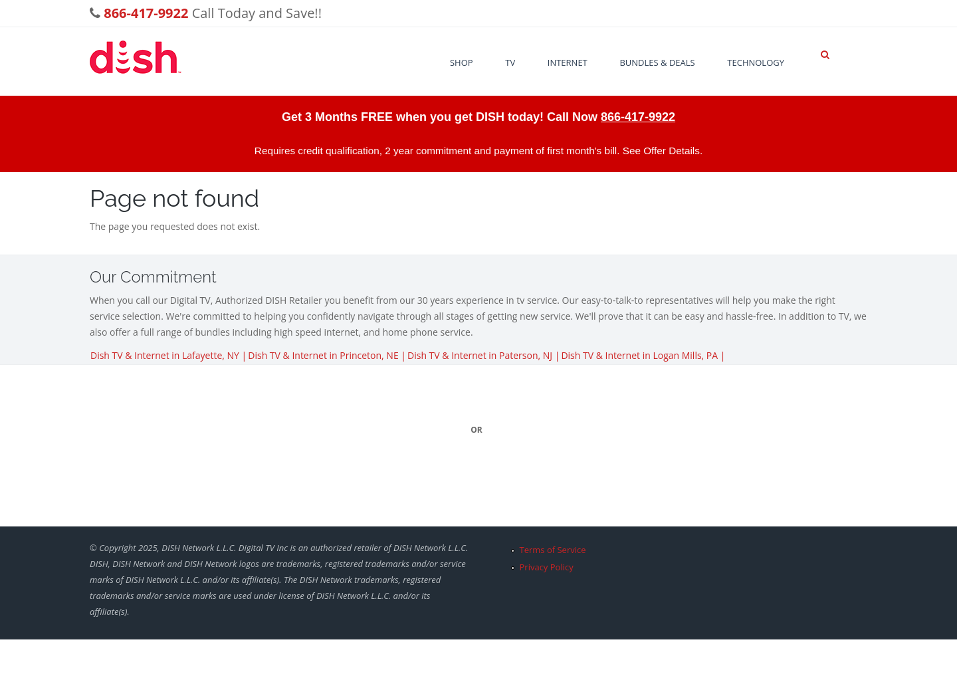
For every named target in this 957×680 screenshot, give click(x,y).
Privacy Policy (547, 567)
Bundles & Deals (656, 62)
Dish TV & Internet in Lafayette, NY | (168, 355)
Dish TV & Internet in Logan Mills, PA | (643, 355)
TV (510, 62)
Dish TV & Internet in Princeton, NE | (327, 355)
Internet (567, 62)
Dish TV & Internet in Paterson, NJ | (483, 355)
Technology (755, 62)
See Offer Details (661, 150)
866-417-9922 (638, 117)
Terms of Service (553, 550)
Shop (461, 62)
